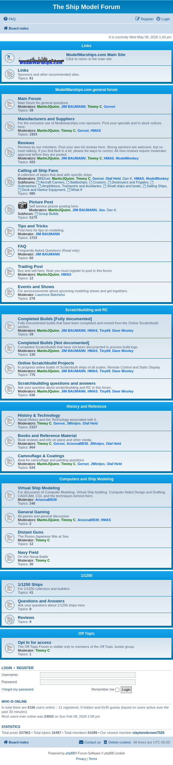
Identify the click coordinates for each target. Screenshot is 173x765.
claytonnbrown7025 (148, 732)
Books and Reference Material (47, 435)
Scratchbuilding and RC (86, 310)
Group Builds (46, 214)
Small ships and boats (122, 186)
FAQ (22, 246)
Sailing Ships (154, 186)
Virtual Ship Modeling (39, 488)
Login (7, 668)
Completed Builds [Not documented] (53, 342)
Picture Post (41, 202)
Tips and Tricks (33, 226)
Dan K (127, 178)
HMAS (96, 130)
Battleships (76, 182)
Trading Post (30, 266)
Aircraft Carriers (50, 182)
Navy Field (28, 552)
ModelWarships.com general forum (86, 90)
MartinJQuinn (48, 106)
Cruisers (97, 182)
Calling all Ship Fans (38, 170)
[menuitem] (9, 19)
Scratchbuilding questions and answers (57, 383)
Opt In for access (34, 642)
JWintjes (74, 423)
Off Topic (86, 633)
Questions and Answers (41, 601)
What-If (74, 190)
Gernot (109, 106)
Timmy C (94, 106)
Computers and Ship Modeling (86, 479)
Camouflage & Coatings (41, 456)
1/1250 (86, 575)
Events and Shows (36, 286)
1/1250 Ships (30, 584)
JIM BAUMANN (73, 106)
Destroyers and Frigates (128, 182)
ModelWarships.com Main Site (95, 54)
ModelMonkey (127, 158)
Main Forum (29, 98)
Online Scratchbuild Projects (46, 363)
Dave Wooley (122, 330)
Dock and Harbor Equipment (41, 190)
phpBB (70, 753)
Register (25, 668)
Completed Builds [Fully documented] (55, 318)
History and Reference (86, 406)
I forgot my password (17, 689)
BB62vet (43, 178)
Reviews (26, 142)
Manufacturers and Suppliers (46, 118)
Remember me (105, 689)
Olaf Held (113, 178)
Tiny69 (105, 330)
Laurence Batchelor (50, 295)
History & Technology (39, 415)
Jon (102, 210)
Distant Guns (30, 532)
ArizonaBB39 (77, 443)
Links (86, 46)
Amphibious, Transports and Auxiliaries (69, 186)
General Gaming (34, 512)
